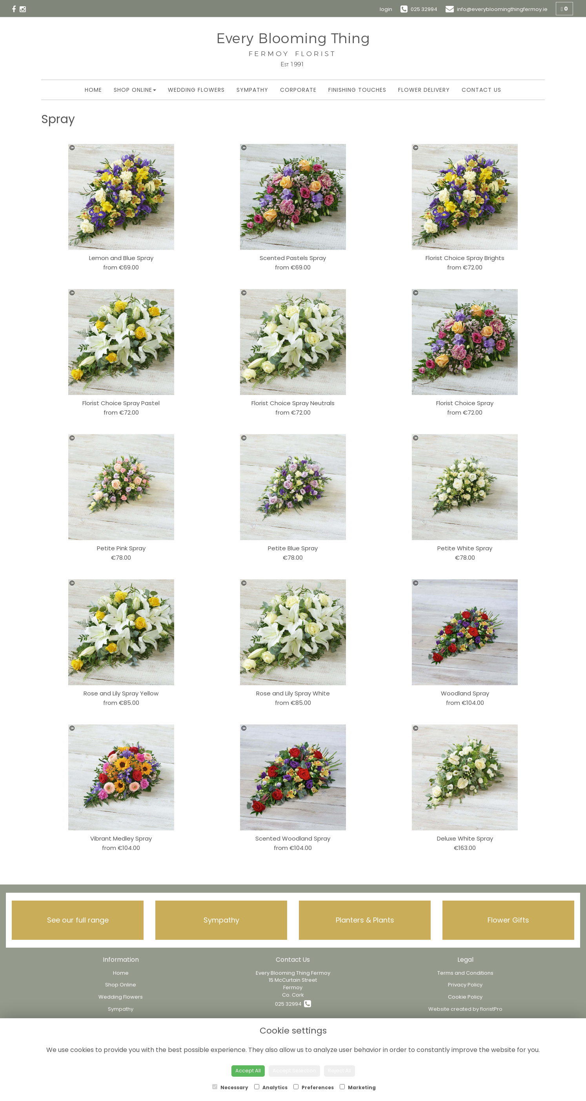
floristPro (491, 1009)
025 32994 (293, 1004)
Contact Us (481, 90)
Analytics (271, 1087)
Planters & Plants (365, 920)
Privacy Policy (465, 984)
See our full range (78, 920)
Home (93, 90)
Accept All (248, 1070)
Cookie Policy (465, 997)
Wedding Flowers (196, 90)
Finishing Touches (357, 90)
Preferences (313, 1087)
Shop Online (135, 90)
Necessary (230, 1087)
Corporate (298, 90)
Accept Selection (294, 1070)
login (386, 9)
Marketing (358, 1087)
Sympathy (252, 90)
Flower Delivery (424, 90)
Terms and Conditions (465, 973)
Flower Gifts (508, 920)
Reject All (339, 1070)
